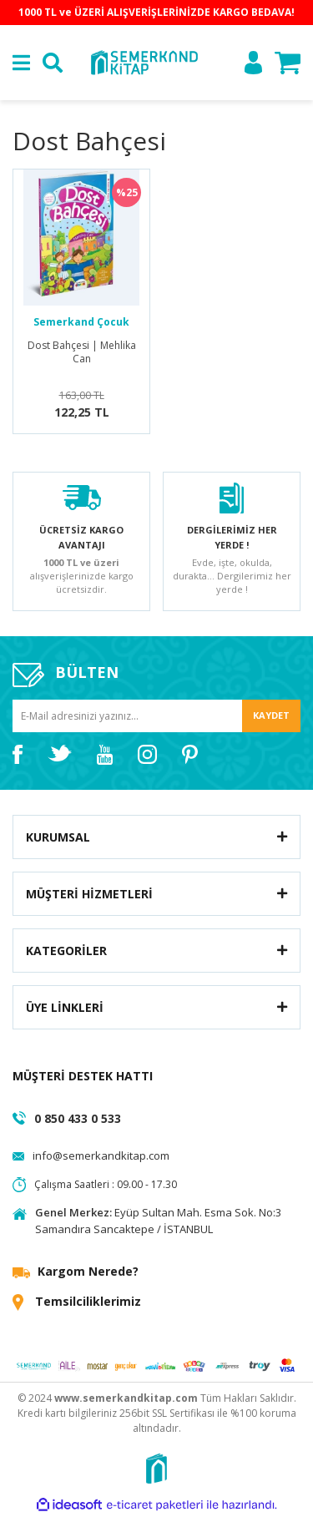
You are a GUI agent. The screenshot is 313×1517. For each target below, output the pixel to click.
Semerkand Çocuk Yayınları (81, 323)
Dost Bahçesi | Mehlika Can (82, 352)
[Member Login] (253, 62)
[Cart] (287, 63)
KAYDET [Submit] (271, 715)
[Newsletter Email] (156, 716)
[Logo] (143, 61)
